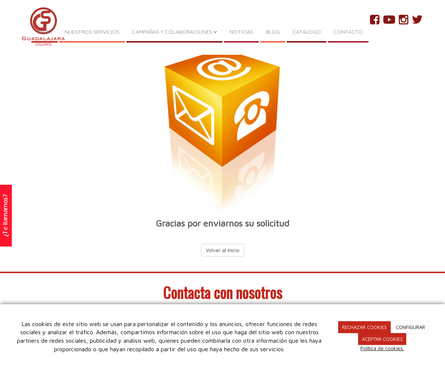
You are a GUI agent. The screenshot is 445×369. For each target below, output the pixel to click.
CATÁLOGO (306, 31)
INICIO (44, 31)
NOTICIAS (241, 31)
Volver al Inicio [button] (223, 250)
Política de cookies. (382, 348)
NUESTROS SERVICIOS (92, 31)
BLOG (273, 31)
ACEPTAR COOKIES (382, 339)
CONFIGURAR (410, 327)
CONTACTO (348, 31)
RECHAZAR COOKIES (364, 327)
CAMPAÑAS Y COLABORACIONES (174, 31)
